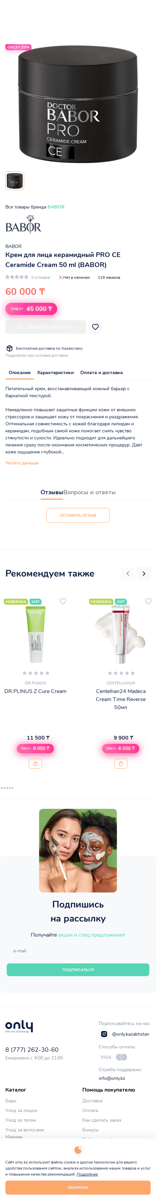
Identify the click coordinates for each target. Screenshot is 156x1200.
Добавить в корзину (45, 327)
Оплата (90, 1110)
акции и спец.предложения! (91, 935)
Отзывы (52, 492)
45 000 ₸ (31, 309)
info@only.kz (112, 1078)
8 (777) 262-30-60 (32, 1050)
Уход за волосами (24, 1130)
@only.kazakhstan (124, 1034)
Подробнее (87, 1174)
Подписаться (78, 969)
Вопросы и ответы (89, 492)
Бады (10, 1101)
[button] (128, 573)
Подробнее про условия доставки (36, 355)
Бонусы (90, 1130)
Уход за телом (20, 1120)
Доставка (92, 1101)
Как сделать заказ (101, 1120)
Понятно (78, 1187)
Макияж (13, 1137)
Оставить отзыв (78, 515)
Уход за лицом (21, 1110)
